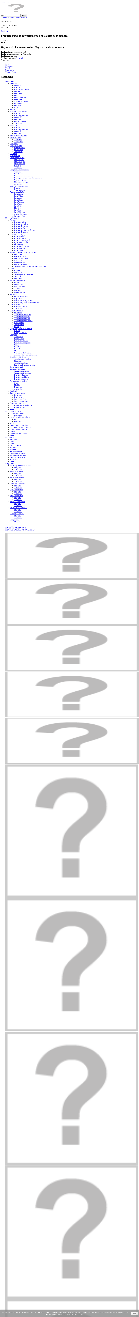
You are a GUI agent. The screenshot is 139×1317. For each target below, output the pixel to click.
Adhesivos (18, 140)
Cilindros (17, 347)
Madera (17, 91)
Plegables (17, 105)
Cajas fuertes (19, 298)
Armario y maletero (21, 101)
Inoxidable (18, 93)
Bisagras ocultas (20, 228)
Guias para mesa (20, 238)
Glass (12, 268)
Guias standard (19, 236)
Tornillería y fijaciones (18, 357)
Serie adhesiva (19, 216)
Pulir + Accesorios (16, 496)
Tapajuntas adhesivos (21, 371)
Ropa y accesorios (20, 333)
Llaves (12, 443)
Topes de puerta (15, 138)
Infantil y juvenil (20, 97)
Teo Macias (18, 152)
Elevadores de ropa (21, 182)
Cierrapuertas (19, 339)
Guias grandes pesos (21, 246)
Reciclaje (17, 166)
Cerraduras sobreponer (22, 343)
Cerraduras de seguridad (23, 301)
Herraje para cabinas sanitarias (21, 405)
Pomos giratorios (20, 121)
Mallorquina (18, 284)
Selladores (18, 313)
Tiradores (13, 83)
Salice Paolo (18, 150)
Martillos (13, 449)
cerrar (134, 1313)
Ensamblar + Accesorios (18, 508)
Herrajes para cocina (17, 158)
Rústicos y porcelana (21, 89)
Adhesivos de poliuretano (23, 321)
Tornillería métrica (21, 363)
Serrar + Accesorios (17, 471)
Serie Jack (17, 198)
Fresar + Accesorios (17, 478)
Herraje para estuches (17, 407)
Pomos (16, 345)
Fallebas (17, 282)
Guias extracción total (22, 240)
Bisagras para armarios (18, 413)
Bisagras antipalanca (21, 224)
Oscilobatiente (19, 286)
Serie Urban (18, 196)
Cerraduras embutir (21, 341)
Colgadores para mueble (18, 429)
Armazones (18, 260)
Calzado (17, 331)
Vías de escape (15, 305)
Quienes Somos (10, 72)
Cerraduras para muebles (19, 433)
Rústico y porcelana (21, 115)
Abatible (17, 288)
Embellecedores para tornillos (25, 365)
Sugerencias (9, 70)
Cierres (12, 431)
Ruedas (12, 423)
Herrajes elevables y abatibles (20, 427)
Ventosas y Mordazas (17, 457)
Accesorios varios (20, 214)
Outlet (7, 68)
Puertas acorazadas (21, 296)
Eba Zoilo (17, 208)
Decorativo (18, 397)
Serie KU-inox (19, 212)
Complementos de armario (19, 170)
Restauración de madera (18, 381)
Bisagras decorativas (21, 232)
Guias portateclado (21, 242)
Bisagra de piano (20, 222)
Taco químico (19, 325)
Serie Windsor (19, 202)
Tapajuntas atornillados (22, 373)
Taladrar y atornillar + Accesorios (22, 465)
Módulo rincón (19, 164)
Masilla (17, 385)
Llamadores (14, 144)
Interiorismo (18, 254)
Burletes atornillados (21, 377)
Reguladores (18, 421)
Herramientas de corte (18, 455)
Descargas (9, 66)
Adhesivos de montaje (22, 319)
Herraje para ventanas (17, 280)
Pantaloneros (19, 174)
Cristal (16, 107)
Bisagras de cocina (21, 226)
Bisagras (13, 220)
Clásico (17, 113)
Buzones (17, 188)
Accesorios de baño (17, 192)
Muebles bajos (19, 162)
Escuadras (17, 395)
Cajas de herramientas (18, 453)
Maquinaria (9, 463)
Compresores (14, 520)
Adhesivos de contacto (22, 317)
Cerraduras (18, 272)
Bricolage (17, 327)
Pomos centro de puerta (18, 136)
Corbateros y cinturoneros (23, 176)
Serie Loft (17, 206)
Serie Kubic (18, 194)
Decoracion (9, 81)
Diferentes (18, 103)
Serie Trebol (18, 204)
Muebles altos (19, 160)
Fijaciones (18, 361)
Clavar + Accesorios (17, 514)
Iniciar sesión (5, 2)
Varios (12, 409)
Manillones (14, 126)
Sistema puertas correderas (23, 274)
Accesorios (18, 123)
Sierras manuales (16, 451)
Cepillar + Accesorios (17, 484)
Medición (13, 439)
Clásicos (17, 87)
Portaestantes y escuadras (19, 425)
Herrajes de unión (16, 415)
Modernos (17, 85)
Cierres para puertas (17, 403)
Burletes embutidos (21, 379)
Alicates (13, 447)
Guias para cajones (16, 234)
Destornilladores (16, 445)
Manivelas (18, 278)
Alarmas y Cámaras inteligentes (25, 355)
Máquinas (17, 467)
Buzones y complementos (19, 186)
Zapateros (17, 172)
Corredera (17, 290)
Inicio (7, 64)
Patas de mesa (15, 156)
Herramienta (9, 437)
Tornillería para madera (22, 359)
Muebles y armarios (21, 258)
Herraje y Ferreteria (12, 218)
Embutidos (18, 99)
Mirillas (17, 351)
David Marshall (19, 148)
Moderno (17, 117)
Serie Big (17, 210)
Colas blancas (19, 323)
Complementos (19, 190)
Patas (16, 419)
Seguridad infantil (16, 367)
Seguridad (13, 294)
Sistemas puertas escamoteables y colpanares (30, 266)
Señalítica (13, 154)
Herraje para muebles (13, 411)
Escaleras (13, 459)
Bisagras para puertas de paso (24, 230)
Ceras (16, 383)
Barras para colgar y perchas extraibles (28, 178)
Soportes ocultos (20, 399)
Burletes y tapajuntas (17, 369)
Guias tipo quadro (20, 248)
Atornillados (18, 142)
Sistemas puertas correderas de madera (23, 252)
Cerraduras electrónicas (22, 353)
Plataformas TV (20, 244)
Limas (12, 441)
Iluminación (14, 391)
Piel (15, 95)
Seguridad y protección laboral (21, 329)
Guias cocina (19, 250)
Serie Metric (18, 200)
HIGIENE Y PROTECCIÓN (15, 528)
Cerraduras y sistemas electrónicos (26, 303)
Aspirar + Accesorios (17, 502)
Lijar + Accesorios (16, 490)
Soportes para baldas (17, 393)
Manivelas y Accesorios (18, 111)
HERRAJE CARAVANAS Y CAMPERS (20, 530)
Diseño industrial (20, 256)
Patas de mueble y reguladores (21, 417)
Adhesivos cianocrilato (22, 315)
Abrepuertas (18, 337)
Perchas (12, 109)
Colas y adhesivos (16, 311)
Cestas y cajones (20, 180)
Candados (17, 349)
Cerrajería (13, 335)
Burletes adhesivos (21, 375)
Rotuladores (18, 387)
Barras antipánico (20, 307)
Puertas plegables (20, 264)
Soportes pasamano (21, 401)
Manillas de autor (16, 146)
